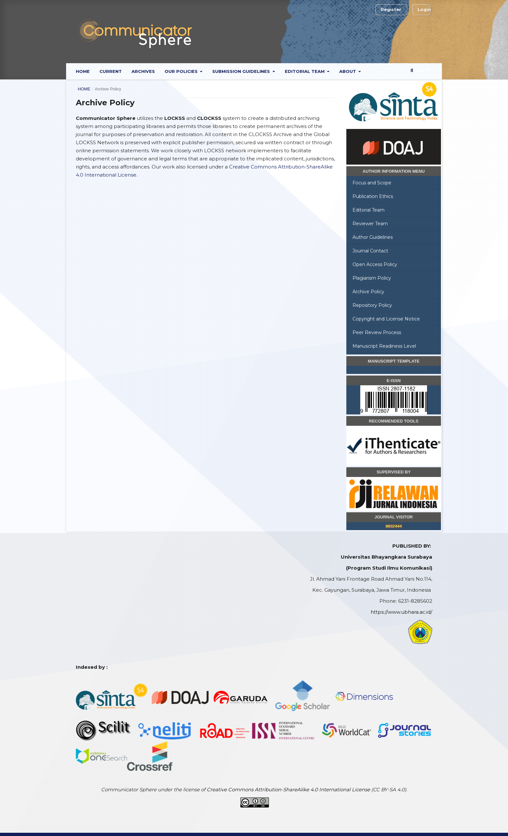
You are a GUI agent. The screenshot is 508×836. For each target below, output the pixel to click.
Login (424, 9)
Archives (143, 71)
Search (420, 70)
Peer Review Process (376, 332)
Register (391, 9)
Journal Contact (370, 251)
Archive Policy (368, 292)
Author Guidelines (372, 237)
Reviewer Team (370, 223)
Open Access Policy (374, 264)
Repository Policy (372, 305)
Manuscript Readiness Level (384, 346)
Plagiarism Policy (371, 278)
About (348, 71)
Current (110, 71)
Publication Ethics (372, 196)
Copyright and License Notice (386, 319)
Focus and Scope (371, 183)
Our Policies (182, 71)
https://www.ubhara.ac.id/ (401, 612)
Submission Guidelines (241, 71)
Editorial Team (305, 71)
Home (83, 71)
